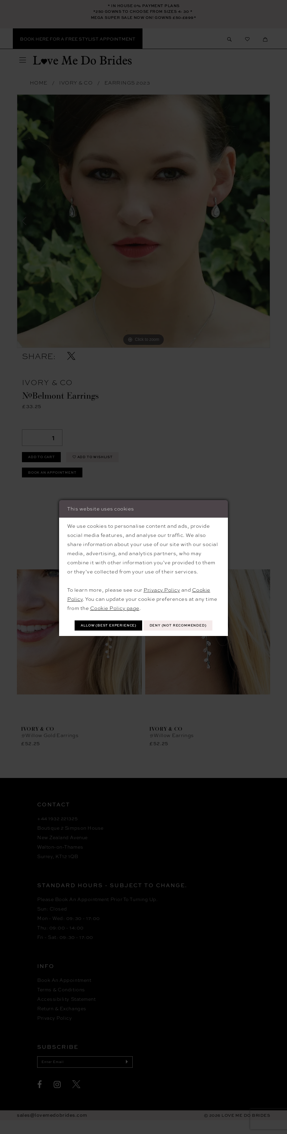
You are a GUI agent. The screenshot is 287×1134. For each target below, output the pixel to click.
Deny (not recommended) (143, 633)
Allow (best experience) (144, 617)
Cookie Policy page (114, 598)
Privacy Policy (162, 580)
